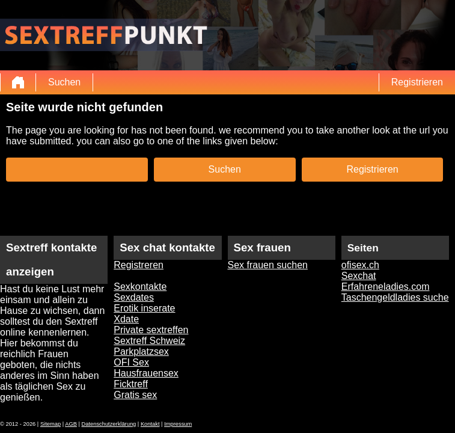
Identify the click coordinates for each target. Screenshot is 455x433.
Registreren (138, 265)
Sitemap (50, 424)
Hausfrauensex (146, 373)
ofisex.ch (360, 265)
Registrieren (417, 82)
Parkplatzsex (141, 351)
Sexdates (134, 297)
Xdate (126, 319)
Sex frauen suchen (268, 265)
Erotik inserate (144, 308)
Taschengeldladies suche (395, 297)
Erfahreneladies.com (385, 286)
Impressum (178, 424)
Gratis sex (135, 395)
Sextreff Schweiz (149, 341)
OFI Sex (131, 362)
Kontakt (150, 424)
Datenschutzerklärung (109, 424)
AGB (71, 424)
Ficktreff (131, 384)
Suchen (64, 82)
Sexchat (358, 276)
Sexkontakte (140, 286)
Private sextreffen (151, 330)
